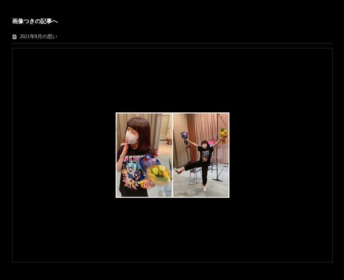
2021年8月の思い (38, 36)
